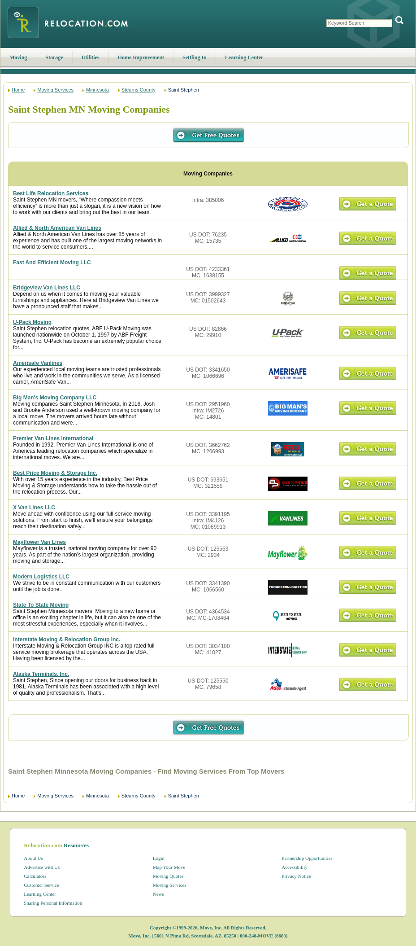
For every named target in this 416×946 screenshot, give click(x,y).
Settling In (194, 57)
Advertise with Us (42, 867)
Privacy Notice (296, 876)
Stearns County (138, 89)
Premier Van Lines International (53, 438)
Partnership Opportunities (307, 858)
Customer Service (41, 885)
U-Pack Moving (32, 322)
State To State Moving (41, 605)
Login (159, 858)
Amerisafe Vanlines (37, 363)
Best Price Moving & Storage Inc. (55, 473)
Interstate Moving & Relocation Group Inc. (66, 639)
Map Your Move (169, 867)
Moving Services (55, 89)
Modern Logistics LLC (41, 577)
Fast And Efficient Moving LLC (52, 262)
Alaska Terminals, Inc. (41, 674)
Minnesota (97, 89)
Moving (18, 57)
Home (18, 89)
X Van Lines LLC (34, 507)
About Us (33, 858)
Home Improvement (141, 57)
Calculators (35, 876)
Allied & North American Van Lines (57, 228)
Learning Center (244, 57)
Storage (54, 57)
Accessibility (294, 867)
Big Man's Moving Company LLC (54, 397)
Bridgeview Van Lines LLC (46, 288)
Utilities (91, 57)
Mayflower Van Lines (39, 542)
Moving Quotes (168, 876)
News (158, 894)
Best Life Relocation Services (50, 193)
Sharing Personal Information (53, 903)
